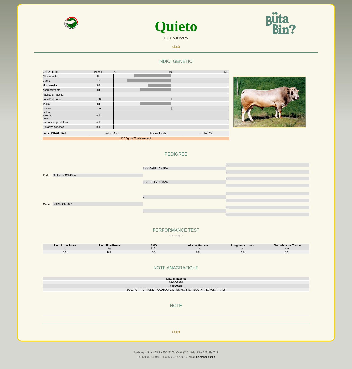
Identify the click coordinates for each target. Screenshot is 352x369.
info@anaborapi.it (205, 360)
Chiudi (176, 46)
